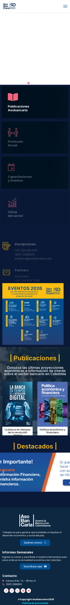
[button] (28, 83)
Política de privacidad (35, 603)
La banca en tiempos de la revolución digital (17, 432)
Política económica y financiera (52, 431)
